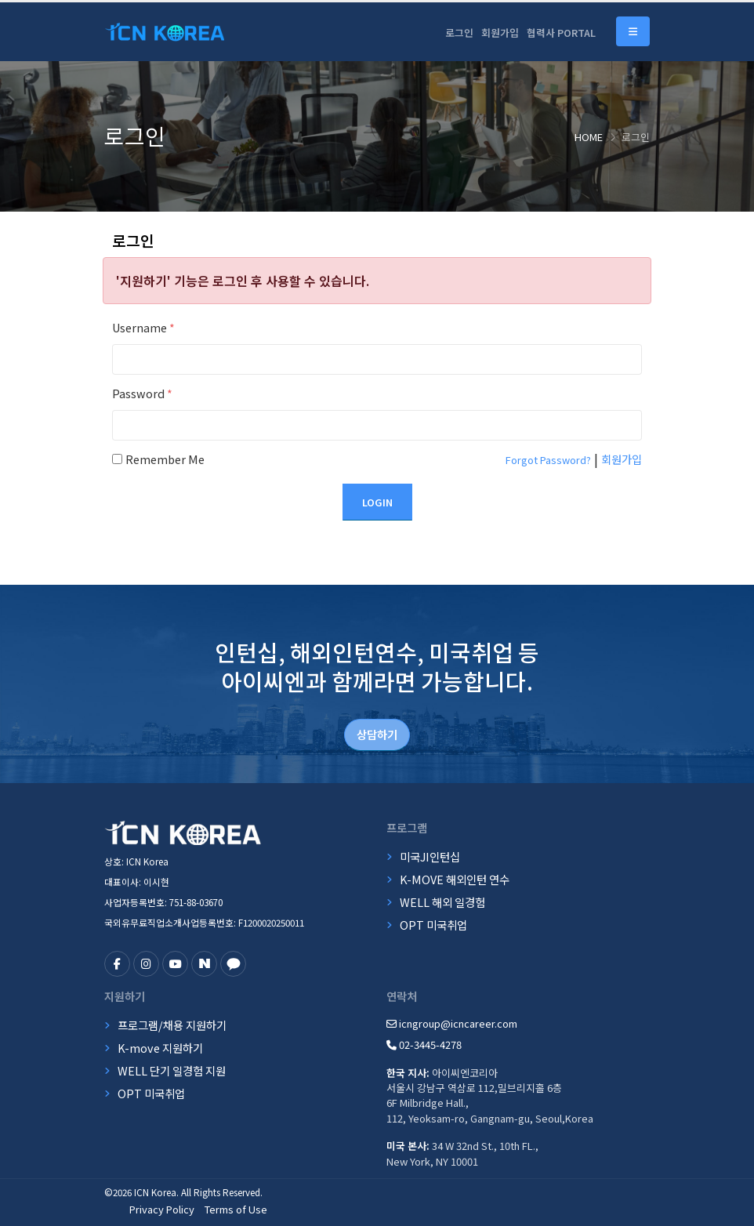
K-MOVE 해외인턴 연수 (454, 879)
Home (589, 136)
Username (143, 327)
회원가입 (500, 32)
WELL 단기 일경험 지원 (172, 1070)
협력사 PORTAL (561, 32)
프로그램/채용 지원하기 (172, 1025)
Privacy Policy (161, 1209)
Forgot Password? (548, 459)
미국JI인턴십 (430, 856)
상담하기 (377, 734)
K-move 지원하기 (160, 1047)
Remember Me (165, 459)
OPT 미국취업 (433, 924)
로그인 (459, 32)
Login (377, 502)
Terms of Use (236, 1209)
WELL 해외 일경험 (442, 902)
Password (142, 393)
